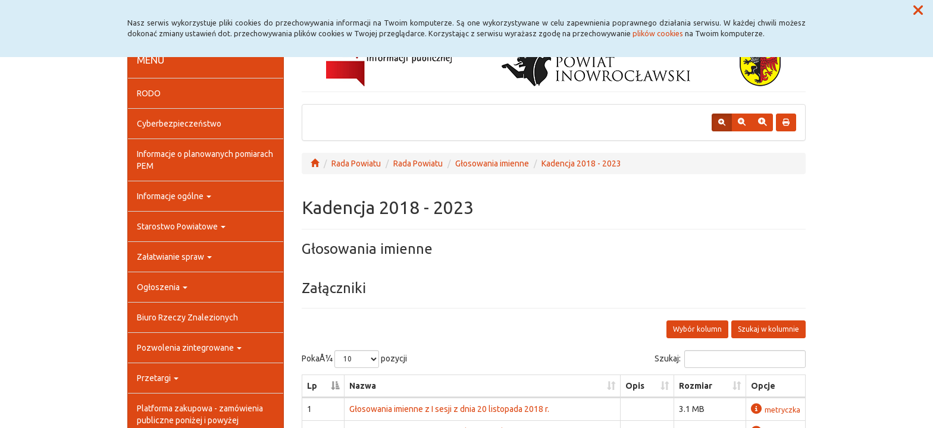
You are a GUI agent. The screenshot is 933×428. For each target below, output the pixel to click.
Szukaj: (730, 359)
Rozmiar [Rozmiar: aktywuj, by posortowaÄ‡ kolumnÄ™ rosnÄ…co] (695, 386)
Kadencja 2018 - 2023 (581, 163)
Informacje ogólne (174, 196)
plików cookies (658, 33)
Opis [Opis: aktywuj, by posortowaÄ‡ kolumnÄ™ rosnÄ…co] (634, 386)
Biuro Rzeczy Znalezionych (187, 317)
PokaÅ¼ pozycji (354, 359)
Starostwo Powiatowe (181, 226)
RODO (149, 93)
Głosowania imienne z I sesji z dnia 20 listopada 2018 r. (449, 409)
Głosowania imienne (492, 163)
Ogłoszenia (162, 287)
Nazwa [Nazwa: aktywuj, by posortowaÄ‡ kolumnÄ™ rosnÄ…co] (362, 386)
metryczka (775, 409)
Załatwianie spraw (174, 257)
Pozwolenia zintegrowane (189, 348)
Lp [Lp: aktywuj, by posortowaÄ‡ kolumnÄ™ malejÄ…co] (312, 386)
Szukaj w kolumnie (768, 329)
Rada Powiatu (356, 163)
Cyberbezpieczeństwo (179, 123)
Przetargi (158, 378)
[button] (918, 10)
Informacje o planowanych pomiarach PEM (205, 160)
